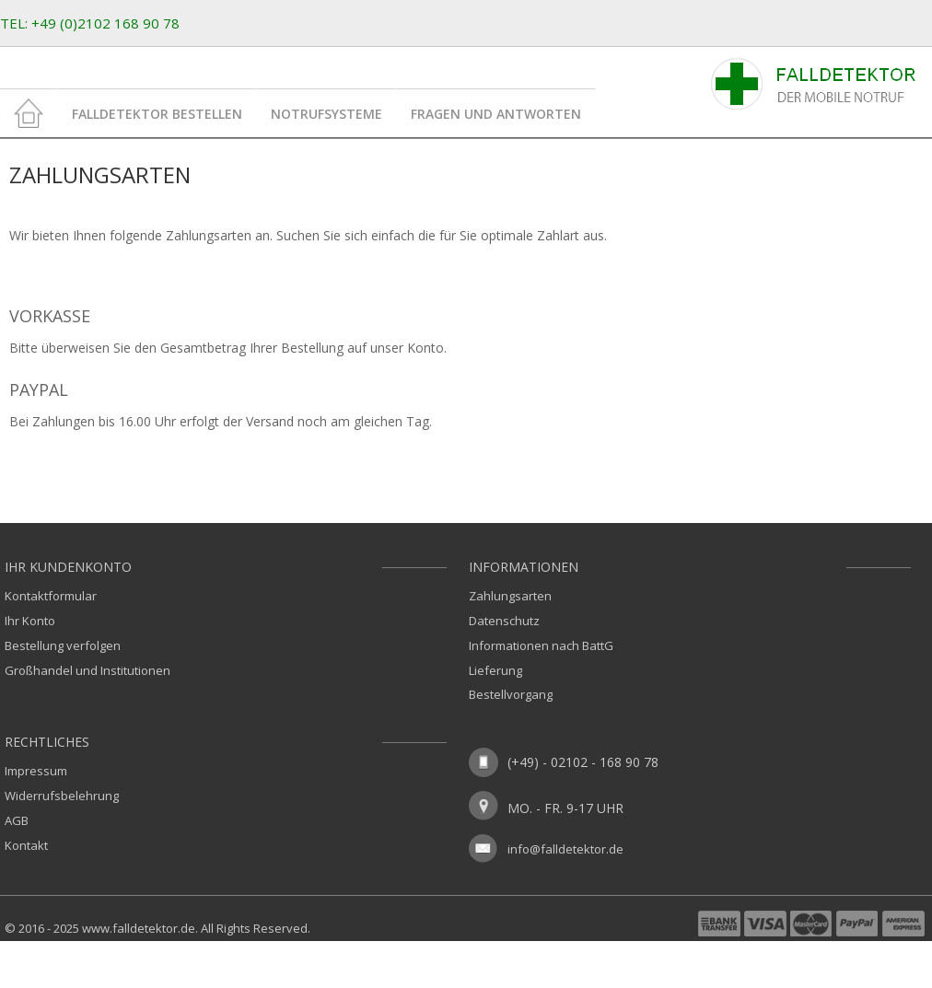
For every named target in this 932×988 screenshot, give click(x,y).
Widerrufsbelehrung (62, 795)
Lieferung (495, 670)
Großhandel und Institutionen (87, 670)
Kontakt (26, 845)
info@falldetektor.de (565, 849)
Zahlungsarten (510, 595)
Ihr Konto (30, 620)
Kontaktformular (51, 595)
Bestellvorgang (511, 694)
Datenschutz (504, 620)
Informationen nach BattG (541, 645)
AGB (17, 820)
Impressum (36, 770)
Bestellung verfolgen (63, 645)
